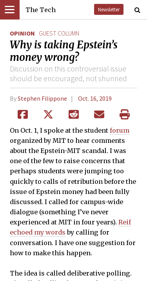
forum (119, 130)
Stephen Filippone (42, 98)
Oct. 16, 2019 (95, 98)
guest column (59, 33)
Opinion (22, 33)
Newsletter (109, 9)
